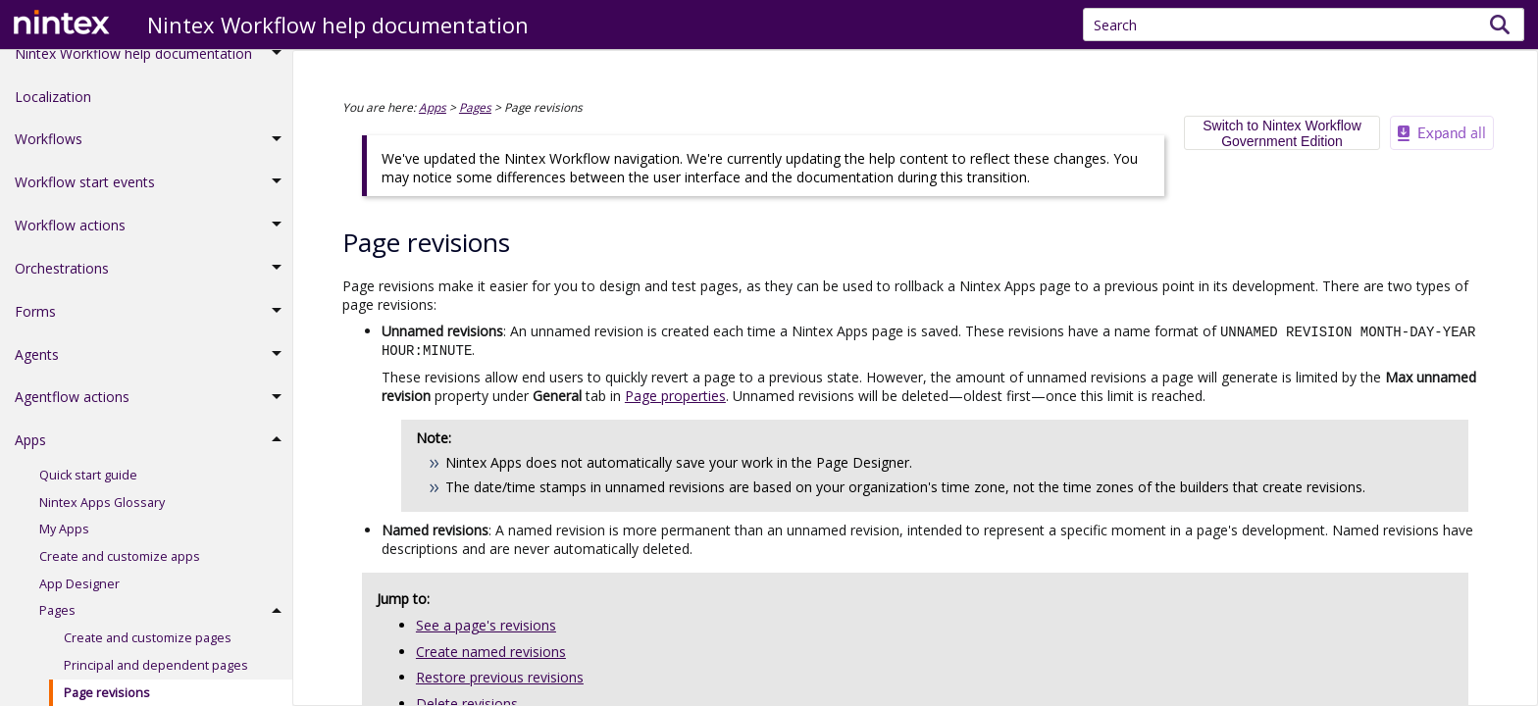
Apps (153, 453)
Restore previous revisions (500, 675)
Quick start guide (88, 487)
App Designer (79, 596)
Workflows (153, 153)
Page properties (675, 393)
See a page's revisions (486, 623)
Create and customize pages (147, 650)
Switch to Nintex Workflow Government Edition (1282, 133)
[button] (1500, 24)
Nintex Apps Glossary (102, 515)
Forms (153, 324)
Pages (165, 624)
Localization (53, 109)
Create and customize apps (119, 569)
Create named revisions (491, 649)
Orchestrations (153, 281)
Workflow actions (153, 238)
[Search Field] (1303, 24)
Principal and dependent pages (156, 678)
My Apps (64, 541)
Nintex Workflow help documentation (153, 66)
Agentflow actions (153, 410)
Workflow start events (153, 195)
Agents (153, 367)
